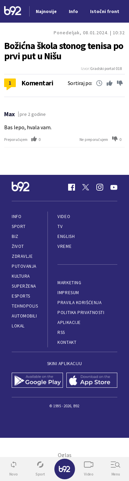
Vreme (64, 246)
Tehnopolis (25, 306)
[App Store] (92, 381)
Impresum (68, 293)
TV (60, 226)
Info (16, 216)
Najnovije (46, 11)
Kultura (21, 276)
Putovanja (24, 266)
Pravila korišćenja (79, 302)
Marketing (69, 283)
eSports (21, 296)
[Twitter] (85, 187)
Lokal (18, 326)
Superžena (24, 286)
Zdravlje (22, 256)
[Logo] (12, 11)
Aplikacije (68, 322)
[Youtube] (113, 187)
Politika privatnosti (80, 312)
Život (18, 246)
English (66, 236)
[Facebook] (71, 187)
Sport (19, 226)
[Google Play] (37, 381)
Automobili (24, 316)
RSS (61, 332)
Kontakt (66, 342)
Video (63, 216)
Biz (15, 236)
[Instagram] (99, 187)
